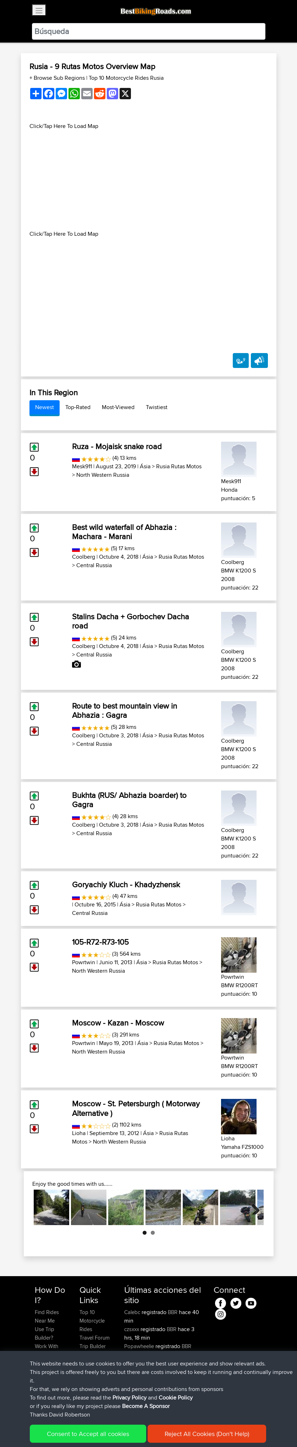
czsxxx (132, 1329)
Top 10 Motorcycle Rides (92, 1320)
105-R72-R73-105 (100, 942)
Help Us (88, 1371)
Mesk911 (82, 466)
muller (131, 1363)
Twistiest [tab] (156, 407)
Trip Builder (92, 1346)
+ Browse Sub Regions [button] (57, 78)
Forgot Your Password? (48, 1367)
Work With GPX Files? (47, 1350)
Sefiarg (133, 1380)
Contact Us (92, 1363)
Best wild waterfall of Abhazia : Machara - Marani (124, 531)
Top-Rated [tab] (77, 407)
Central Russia (94, 565)
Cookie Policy (165, 1431)
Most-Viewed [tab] (118, 407)
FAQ (39, 1397)
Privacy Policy (129, 1431)
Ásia (145, 466)
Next (253, 1207)
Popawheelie (139, 1346)
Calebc (133, 1312)
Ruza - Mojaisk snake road (117, 446)
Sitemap (101, 1431)
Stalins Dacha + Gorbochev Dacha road (130, 621)
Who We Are (93, 1354)
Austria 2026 (181, 1363)
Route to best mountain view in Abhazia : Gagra (124, 710)
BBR (172, 1312)
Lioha (79, 1133)
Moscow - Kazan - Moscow (118, 1022)
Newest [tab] (44, 407)
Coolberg (83, 557)
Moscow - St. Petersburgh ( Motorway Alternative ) (136, 1108)
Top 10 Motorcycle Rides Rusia (126, 78)
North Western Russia (102, 475)
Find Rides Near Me (47, 1316)
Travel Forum (94, 1337)
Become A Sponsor (47, 1384)
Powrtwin (83, 962)
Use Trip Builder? (44, 1333)
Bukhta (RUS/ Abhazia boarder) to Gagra (129, 799)
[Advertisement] (148, 180)
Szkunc (133, 1388)
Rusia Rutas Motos (179, 466)
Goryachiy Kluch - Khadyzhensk (126, 884)
